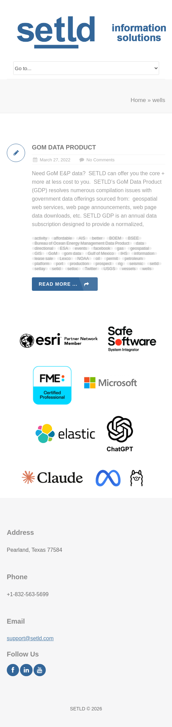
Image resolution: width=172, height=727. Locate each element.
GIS (38, 253)
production (79, 263)
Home (138, 100)
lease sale (44, 258)
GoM (53, 253)
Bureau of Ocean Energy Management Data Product (82, 243)
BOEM (115, 238)
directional (44, 248)
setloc (73, 268)
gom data (72, 253)
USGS (109, 268)
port (59, 263)
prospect (103, 263)
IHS (123, 253)
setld (56, 268)
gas (120, 248)
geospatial (139, 248)
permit (112, 258)
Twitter (91, 268)
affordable (63, 238)
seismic (136, 263)
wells (146, 268)
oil (98, 258)
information (144, 253)
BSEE (133, 238)
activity (41, 238)
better (97, 238)
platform (42, 263)
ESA (64, 248)
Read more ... (58, 284)
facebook (102, 248)
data (140, 243)
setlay (40, 268)
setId (154, 263)
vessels (128, 268)
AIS (82, 238)
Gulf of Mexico (101, 253)
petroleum (133, 258)
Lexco (65, 258)
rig (120, 263)
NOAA (83, 258)
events (81, 248)
